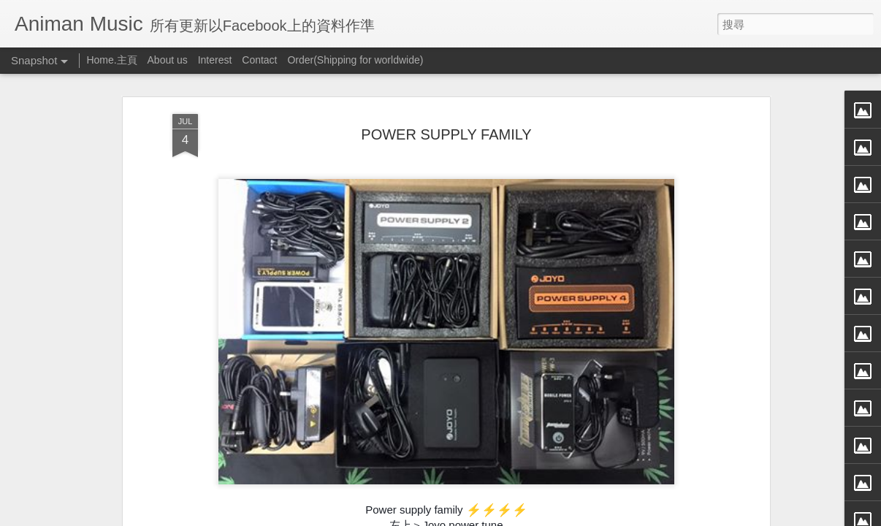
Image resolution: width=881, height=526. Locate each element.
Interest (215, 60)
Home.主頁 (111, 60)
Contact (259, 60)
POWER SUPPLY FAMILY (446, 134)
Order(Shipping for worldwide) (355, 60)
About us (168, 60)
